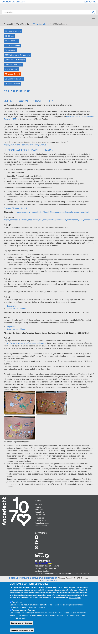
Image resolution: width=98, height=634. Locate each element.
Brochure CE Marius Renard (15, 208)
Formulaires (39, 518)
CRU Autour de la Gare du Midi (17, 55)
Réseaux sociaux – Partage (23, 612)
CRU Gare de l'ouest (13, 64)
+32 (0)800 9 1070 (50, 580)
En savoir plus (75, 600)
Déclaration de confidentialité (47, 566)
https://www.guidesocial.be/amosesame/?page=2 (26, 343)
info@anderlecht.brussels (36, 583)
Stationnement (41, 525)
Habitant (38, 504)
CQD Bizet (9, 36)
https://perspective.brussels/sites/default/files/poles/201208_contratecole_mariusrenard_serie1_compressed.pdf (51, 220)
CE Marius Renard (12, 74)
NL (94, 2)
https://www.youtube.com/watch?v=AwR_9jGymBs (25, 145)
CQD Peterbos (11, 41)
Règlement (11, 306)
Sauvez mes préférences (21, 625)
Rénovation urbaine (41, 24)
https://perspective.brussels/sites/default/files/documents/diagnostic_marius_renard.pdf (52, 212)
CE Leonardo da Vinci (14, 79)
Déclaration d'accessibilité (45, 568)
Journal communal (42, 523)
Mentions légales (42, 571)
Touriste (38, 507)
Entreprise (39, 509)
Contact (88, 2)
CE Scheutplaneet (12, 83)
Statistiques (17, 604)
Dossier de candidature (16, 308)
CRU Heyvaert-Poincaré (15, 60)
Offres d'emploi (41, 520)
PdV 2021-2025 (11, 69)
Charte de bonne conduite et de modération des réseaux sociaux (62, 573)
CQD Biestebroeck (12, 45)
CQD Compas (10, 50)
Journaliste (39, 512)
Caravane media (65, 583)
